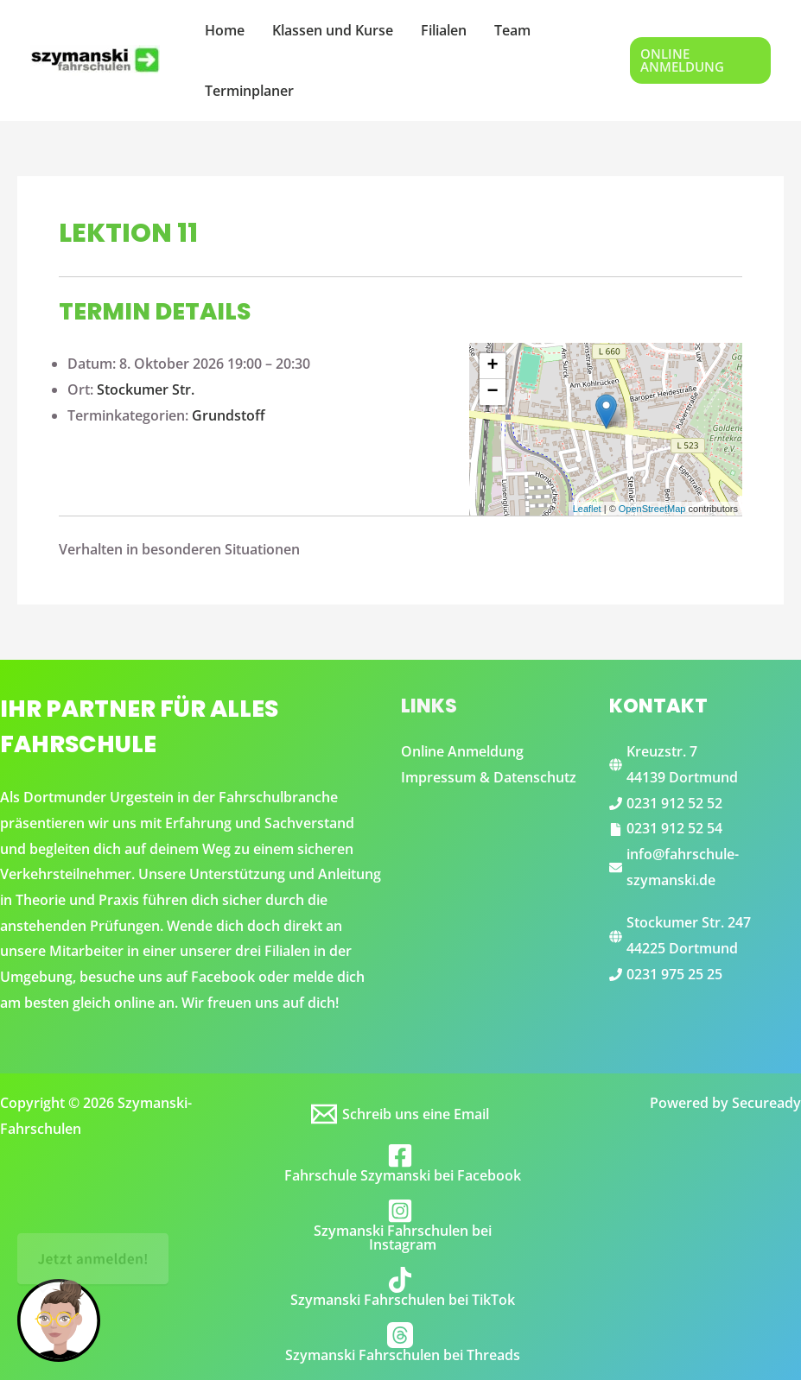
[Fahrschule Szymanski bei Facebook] (401, 1162)
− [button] (493, 392)
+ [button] (493, 366)
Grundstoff (228, 415)
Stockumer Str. (145, 389)
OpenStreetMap (652, 508)
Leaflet (587, 508)
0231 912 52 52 (674, 803)
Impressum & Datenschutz (488, 777)
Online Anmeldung (462, 751)
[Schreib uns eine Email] (401, 1114)
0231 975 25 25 (674, 974)
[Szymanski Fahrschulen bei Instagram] (401, 1225)
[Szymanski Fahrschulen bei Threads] (401, 1342)
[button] (700, 60)
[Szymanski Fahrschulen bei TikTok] (401, 1287)
